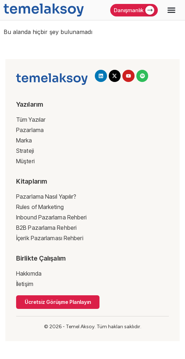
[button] (171, 10)
